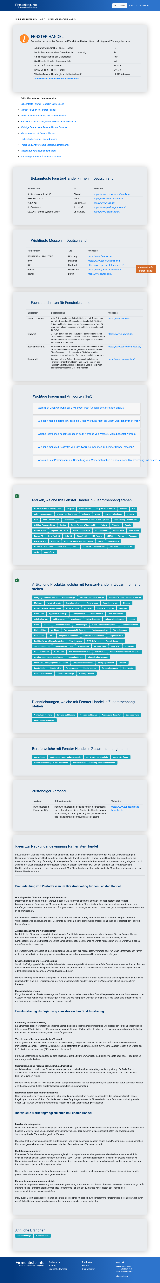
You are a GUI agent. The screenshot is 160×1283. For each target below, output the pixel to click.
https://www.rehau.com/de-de (108, 198)
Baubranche (54, 1262)
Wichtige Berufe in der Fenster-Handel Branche (44, 127)
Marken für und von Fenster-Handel (38, 109)
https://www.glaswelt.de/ (120, 334)
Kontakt (133, 5)
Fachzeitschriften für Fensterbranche (39, 139)
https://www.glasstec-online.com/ (105, 269)
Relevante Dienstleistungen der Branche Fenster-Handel (48, 121)
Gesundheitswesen (58, 1269)
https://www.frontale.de (99, 256)
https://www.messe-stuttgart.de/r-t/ (106, 265)
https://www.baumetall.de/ (121, 359)
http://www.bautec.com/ (100, 274)
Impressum (144, 5)
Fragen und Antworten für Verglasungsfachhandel (45, 145)
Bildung (52, 1265)
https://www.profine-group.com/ (110, 207)
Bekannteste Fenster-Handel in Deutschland (42, 104)
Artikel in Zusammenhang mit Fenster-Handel (43, 115)
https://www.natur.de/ (119, 318)
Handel (85, 1265)
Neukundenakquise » (26, 19)
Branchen (119, 5)
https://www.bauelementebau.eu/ (124, 346)
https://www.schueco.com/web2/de (112, 194)
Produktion (87, 1262)
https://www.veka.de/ (104, 203)
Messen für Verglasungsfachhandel (38, 150)
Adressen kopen (122, 1276)
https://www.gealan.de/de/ (107, 211)
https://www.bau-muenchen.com (104, 260)
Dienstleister (88, 1269)
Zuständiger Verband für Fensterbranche (41, 156)
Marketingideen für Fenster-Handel (38, 133)
